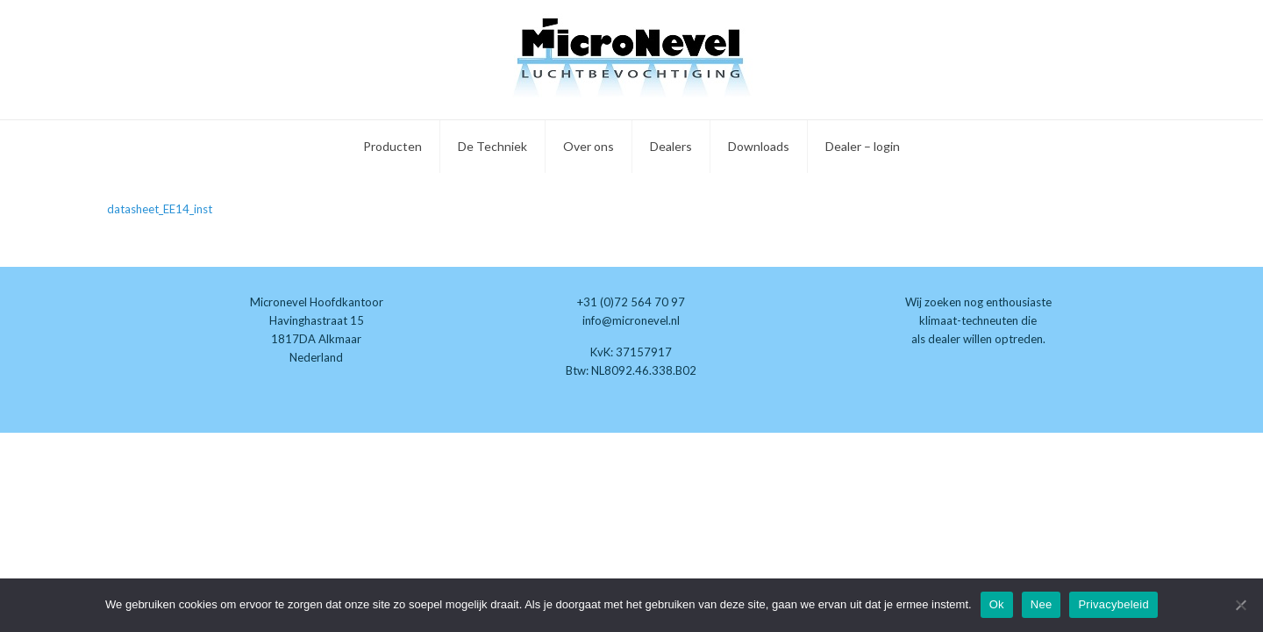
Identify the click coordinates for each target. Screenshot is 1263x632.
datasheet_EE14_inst (159, 209)
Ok (996, 604)
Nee (1041, 604)
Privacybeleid (1113, 604)
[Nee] (1241, 605)
